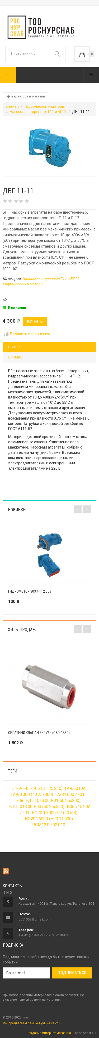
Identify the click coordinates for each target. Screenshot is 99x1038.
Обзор (14, 347)
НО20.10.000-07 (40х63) (54, 812)
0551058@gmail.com (34, 919)
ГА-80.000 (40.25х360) (32, 794)
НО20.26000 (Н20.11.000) (49, 818)
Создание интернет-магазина (48, 1033)
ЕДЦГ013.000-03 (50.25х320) (36, 806)
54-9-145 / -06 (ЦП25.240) (37, 788)
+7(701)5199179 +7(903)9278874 (43, 935)
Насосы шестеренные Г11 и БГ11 (38, 112)
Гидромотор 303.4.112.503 (29, 591)
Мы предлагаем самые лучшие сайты (31, 1023)
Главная (12, 106)
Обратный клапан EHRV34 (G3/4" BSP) (39, 733)
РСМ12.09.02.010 (48, 824)
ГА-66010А (75, 788)
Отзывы (15, 357)
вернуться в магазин (25, 96)
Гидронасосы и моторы (45, 106)
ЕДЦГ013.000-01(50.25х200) (53, 800)
